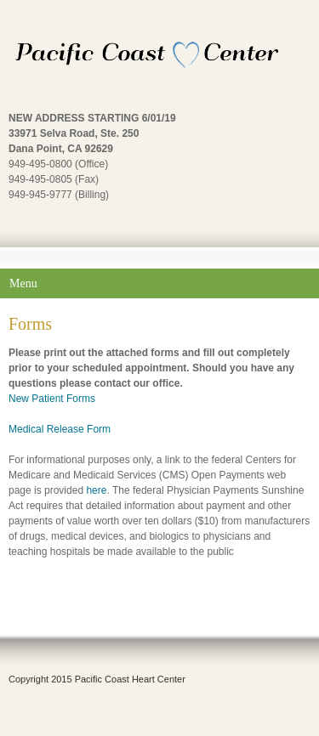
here (96, 490)
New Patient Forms (52, 399)
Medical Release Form (60, 429)
